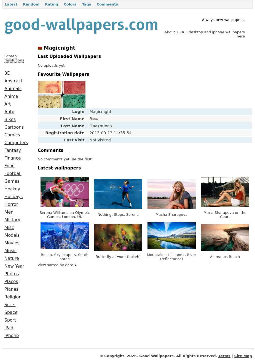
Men (9, 212)
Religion (13, 297)
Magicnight (59, 48)
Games (12, 181)
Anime (11, 96)
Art (7, 104)
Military (12, 219)
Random (31, 4)
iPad (9, 327)
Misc (9, 227)
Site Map (243, 356)
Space (11, 312)
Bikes (10, 119)
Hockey (12, 189)
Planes (11, 289)
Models (12, 235)
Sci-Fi (10, 304)
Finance (12, 158)
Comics (12, 135)
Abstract (13, 81)
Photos (11, 273)
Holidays (13, 196)
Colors (70, 4)
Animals (13, 88)
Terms (224, 356)
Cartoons (14, 127)
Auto (9, 111)
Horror (11, 204)
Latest (11, 4)
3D (7, 73)
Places (11, 281)
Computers (16, 142)
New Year (14, 266)
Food (9, 165)
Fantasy (12, 150)
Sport (10, 320)
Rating (51, 4)
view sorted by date (57, 265)
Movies (11, 243)
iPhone (11, 335)
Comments (107, 4)
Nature (11, 258)
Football (13, 173)
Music (10, 250)
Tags (86, 4)
